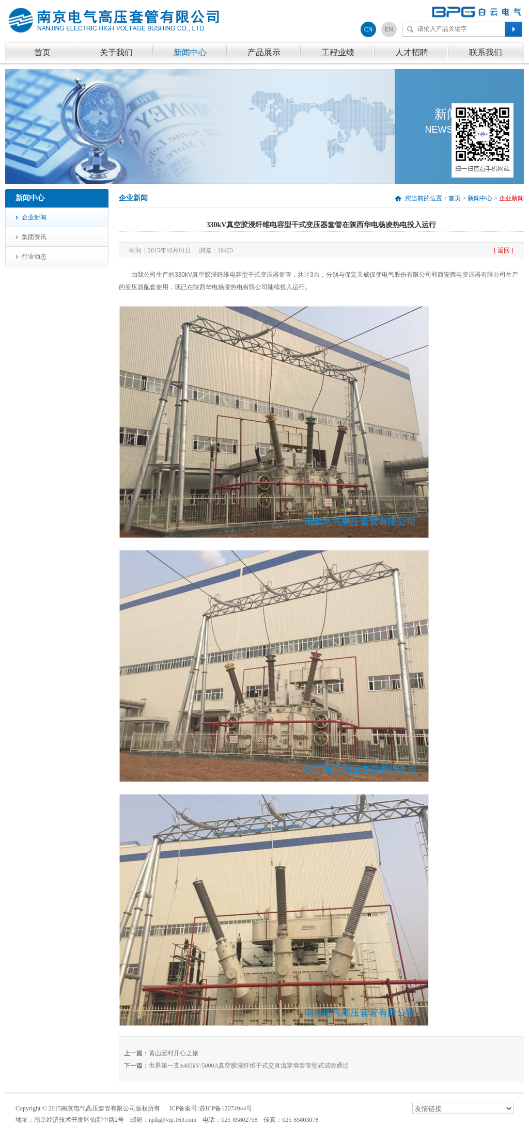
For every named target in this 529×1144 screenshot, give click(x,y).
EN (389, 29)
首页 (42, 52)
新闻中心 (190, 52)
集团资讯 (34, 237)
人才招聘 (411, 52)
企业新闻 (34, 217)
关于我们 (116, 52)
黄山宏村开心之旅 (173, 1053)
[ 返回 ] (504, 250)
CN (368, 29)
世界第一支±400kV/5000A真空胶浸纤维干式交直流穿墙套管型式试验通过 (249, 1065)
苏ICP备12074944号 (226, 1108)
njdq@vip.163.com (172, 1119)
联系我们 (485, 52)
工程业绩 (337, 52)
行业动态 (34, 256)
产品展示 (264, 52)
